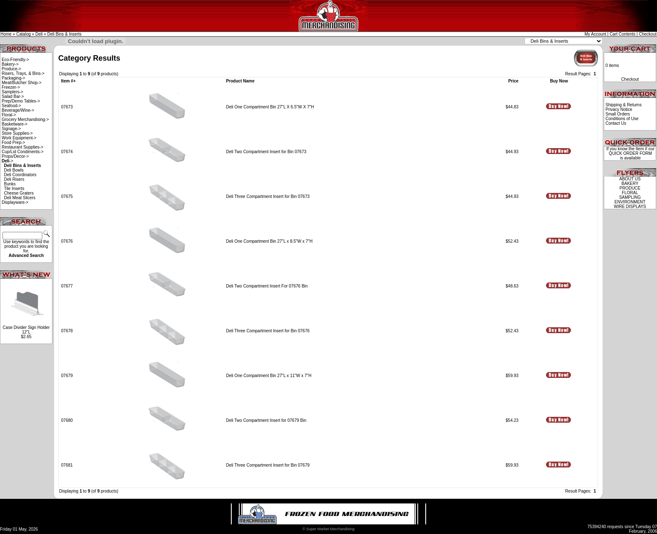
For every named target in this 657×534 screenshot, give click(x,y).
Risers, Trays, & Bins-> (23, 73)
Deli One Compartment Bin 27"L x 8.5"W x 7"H (269, 241)
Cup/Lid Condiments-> (23, 151)
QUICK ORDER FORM (630, 153)
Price (513, 81)
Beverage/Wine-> (18, 110)
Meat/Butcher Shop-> (21, 82)
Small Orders (617, 114)
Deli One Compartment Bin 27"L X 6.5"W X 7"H (270, 107)
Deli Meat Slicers (20, 197)
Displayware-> (15, 202)
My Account (595, 34)
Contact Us (615, 123)
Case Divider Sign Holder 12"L (26, 329)
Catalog (23, 34)
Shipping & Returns (623, 105)
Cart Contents (623, 34)
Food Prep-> (13, 142)
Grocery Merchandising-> (25, 119)
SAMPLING (630, 197)
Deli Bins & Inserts (64, 34)
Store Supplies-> (17, 133)
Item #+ (68, 81)
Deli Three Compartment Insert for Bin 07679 (267, 465)
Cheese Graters (19, 193)
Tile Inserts (14, 188)
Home (6, 34)
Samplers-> (12, 92)
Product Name (240, 81)
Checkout (648, 34)
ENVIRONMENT (630, 202)
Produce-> (11, 69)
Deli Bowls (14, 170)
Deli (38, 34)
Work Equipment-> (19, 138)
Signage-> (11, 128)
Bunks (10, 184)
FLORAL (630, 192)
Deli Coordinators (20, 174)
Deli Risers (14, 179)
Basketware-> (14, 124)
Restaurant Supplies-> (22, 147)
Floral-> (9, 115)
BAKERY (629, 183)
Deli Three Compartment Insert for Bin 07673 (267, 196)
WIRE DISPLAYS (630, 206)
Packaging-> (13, 78)
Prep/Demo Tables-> (21, 101)
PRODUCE (629, 188)
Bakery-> (10, 64)
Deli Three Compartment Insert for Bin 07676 (267, 331)
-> (7, 161)
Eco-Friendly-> (15, 59)
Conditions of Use (622, 118)
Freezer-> (11, 87)
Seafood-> (11, 105)
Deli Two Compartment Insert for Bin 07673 (266, 151)
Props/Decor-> (15, 156)
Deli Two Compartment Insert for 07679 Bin (266, 420)
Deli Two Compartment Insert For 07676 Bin (267, 286)
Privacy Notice (618, 109)
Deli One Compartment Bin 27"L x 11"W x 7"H (268, 375)
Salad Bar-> (13, 96)
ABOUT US (630, 179)
